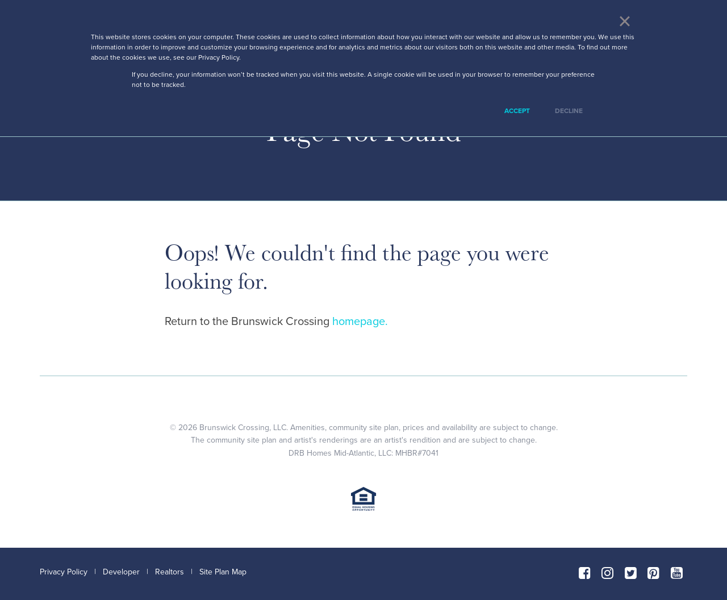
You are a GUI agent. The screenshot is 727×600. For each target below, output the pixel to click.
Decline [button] (569, 111)
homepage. (360, 321)
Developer (121, 572)
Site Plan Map (222, 572)
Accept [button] (517, 111)
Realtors (169, 572)
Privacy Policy (63, 572)
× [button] (624, 21)
